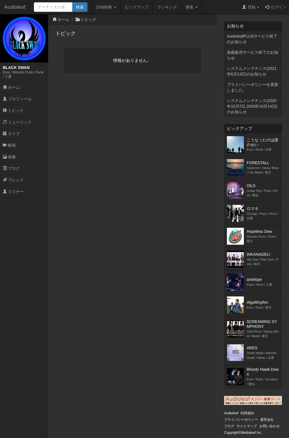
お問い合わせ (269, 426)
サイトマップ (247, 426)
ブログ (11, 168)
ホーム (11, 87)
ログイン (275, 7)
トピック (13, 110)
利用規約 (247, 413)
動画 (9, 145)
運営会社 (267, 420)
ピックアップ (136, 7)
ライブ (11, 133)
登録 (250, 7)
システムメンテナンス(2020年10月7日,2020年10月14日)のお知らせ (252, 106)
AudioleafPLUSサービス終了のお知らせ (252, 39)
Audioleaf (14, 7)
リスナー (13, 191)
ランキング (167, 7)
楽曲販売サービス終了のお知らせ (252, 55)
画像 (9, 157)
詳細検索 (106, 7)
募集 (192, 7)
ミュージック (17, 122)
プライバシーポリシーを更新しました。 (252, 87)
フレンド (13, 180)
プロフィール (17, 99)
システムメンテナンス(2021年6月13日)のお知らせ (252, 71)
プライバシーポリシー (241, 420)
